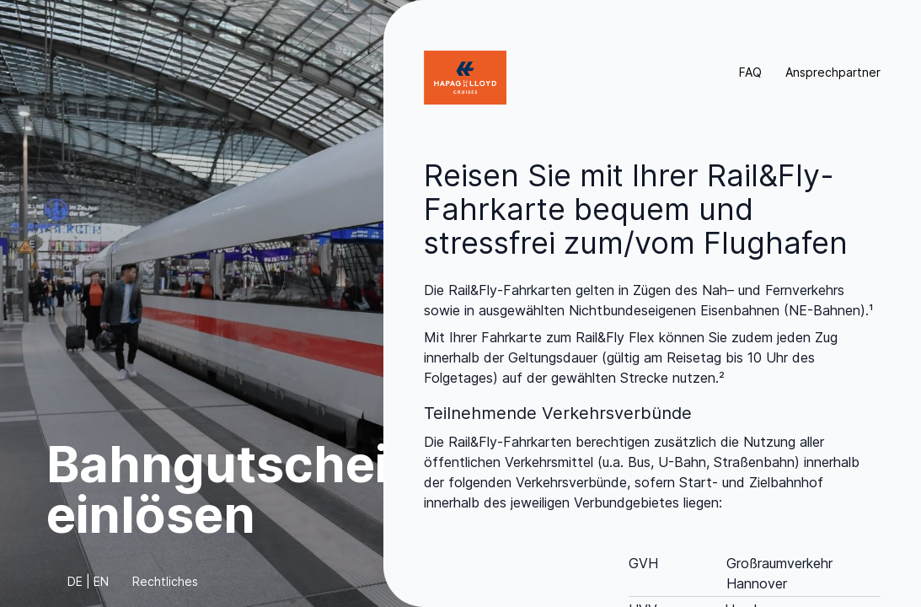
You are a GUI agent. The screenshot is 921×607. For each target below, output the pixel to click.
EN (101, 581)
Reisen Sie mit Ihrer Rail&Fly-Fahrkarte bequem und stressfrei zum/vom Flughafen (636, 209)
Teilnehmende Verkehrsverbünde (558, 413)
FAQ (750, 72)
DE (75, 581)
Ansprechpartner (833, 72)
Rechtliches (165, 581)
